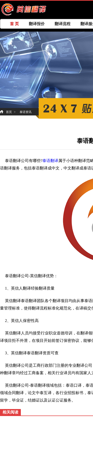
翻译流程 (62, 24)
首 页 (14, 24)
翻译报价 (37, 24)
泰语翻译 (50, 160)
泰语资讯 (25, 112)
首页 (9, 112)
